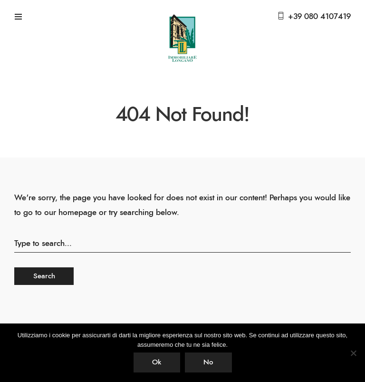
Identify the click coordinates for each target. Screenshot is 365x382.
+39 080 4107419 (319, 16)
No (208, 362)
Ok (156, 362)
